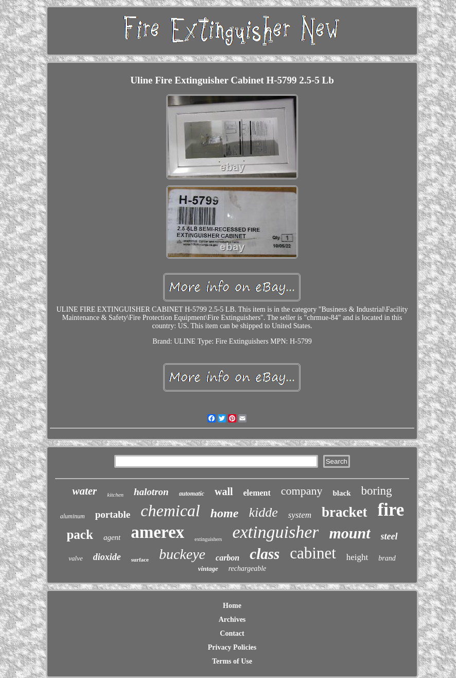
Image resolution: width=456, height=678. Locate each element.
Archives (232, 619)
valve (75, 558)
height (357, 557)
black (341, 493)
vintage (208, 568)
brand (386, 558)
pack (79, 534)
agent (111, 537)
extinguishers (208, 539)
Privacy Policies (232, 647)
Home (232, 605)
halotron (151, 491)
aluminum (72, 516)
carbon (227, 557)
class (264, 554)
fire (391, 510)
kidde (263, 512)
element (257, 492)
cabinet (313, 553)
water (84, 491)
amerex (157, 532)
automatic (191, 493)
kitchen (115, 494)
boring (376, 490)
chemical (170, 510)
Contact (232, 633)
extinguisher (275, 531)
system (299, 515)
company (302, 490)
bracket (344, 512)
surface (140, 559)
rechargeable (248, 568)
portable (113, 514)
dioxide (107, 557)
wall (224, 491)
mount (349, 532)
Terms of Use (232, 661)
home (225, 513)
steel (389, 536)
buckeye (182, 554)
